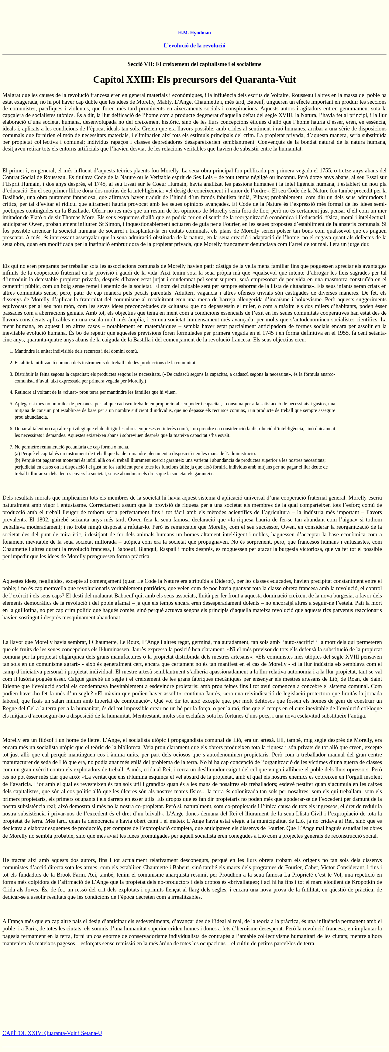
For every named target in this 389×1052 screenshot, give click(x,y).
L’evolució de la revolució (194, 45)
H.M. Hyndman (194, 32)
